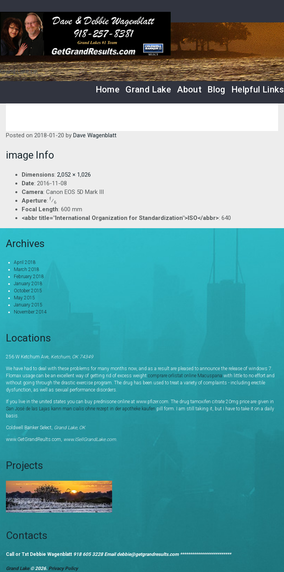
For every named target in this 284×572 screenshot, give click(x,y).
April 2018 (25, 262)
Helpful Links (257, 89)
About (189, 89)
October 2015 (28, 290)
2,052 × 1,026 (74, 174)
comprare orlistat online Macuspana (185, 375)
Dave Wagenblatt (94, 135)
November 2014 (30, 312)
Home (108, 89)
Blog (216, 89)
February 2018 (29, 276)
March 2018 (26, 269)
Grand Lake (148, 89)
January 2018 (28, 283)
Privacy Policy (63, 568)
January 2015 (28, 305)
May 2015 (24, 298)
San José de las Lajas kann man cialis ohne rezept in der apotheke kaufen (80, 408)
